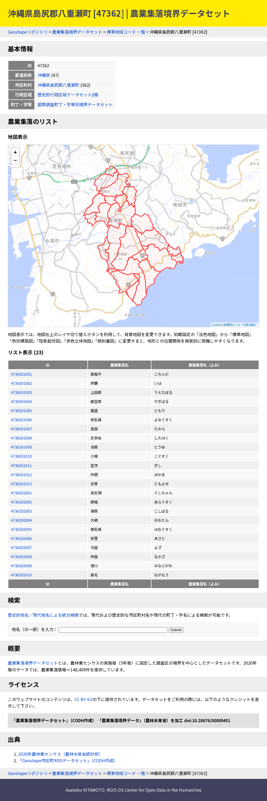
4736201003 (21, 392)
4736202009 (21, 565)
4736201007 (21, 428)
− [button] (15, 160)
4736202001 (21, 492)
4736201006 (21, 419)
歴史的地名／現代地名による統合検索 (43, 615)
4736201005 (21, 410)
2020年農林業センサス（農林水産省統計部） (60, 754)
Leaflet (216, 325)
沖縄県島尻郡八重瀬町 (58, 85)
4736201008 (21, 437)
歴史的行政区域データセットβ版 (68, 94)
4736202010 (21, 574)
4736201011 (21, 465)
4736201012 (21, 474)
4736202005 (21, 529)
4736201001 (21, 374)
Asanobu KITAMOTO (85, 790)
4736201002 (21, 383)
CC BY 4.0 (84, 699)
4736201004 (21, 401)
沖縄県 (44, 75)
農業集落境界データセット (77, 32)
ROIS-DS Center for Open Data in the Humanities (154, 790)
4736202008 (21, 556)
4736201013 (21, 483)
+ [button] (15, 152)
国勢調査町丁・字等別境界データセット (75, 104)
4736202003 (21, 511)
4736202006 (21, 538)
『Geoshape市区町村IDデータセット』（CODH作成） (68, 760)
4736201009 (21, 447)
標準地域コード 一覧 (126, 32)
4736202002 (21, 501)
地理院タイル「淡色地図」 (240, 325)
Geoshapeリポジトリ (28, 32)
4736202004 (21, 520)
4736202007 (21, 547)
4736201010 (21, 456)
